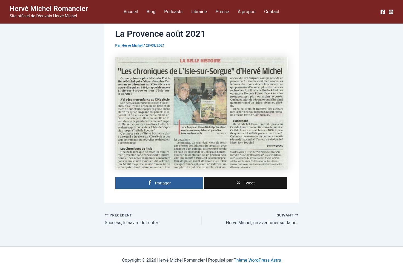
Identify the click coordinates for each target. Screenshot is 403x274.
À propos (246, 11)
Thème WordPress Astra (257, 260)
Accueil (131, 11)
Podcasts (173, 11)
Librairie (199, 11)
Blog (151, 11)
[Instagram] (390, 11)
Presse (222, 11)
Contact (271, 11)
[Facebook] (382, 11)
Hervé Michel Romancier (49, 8)
